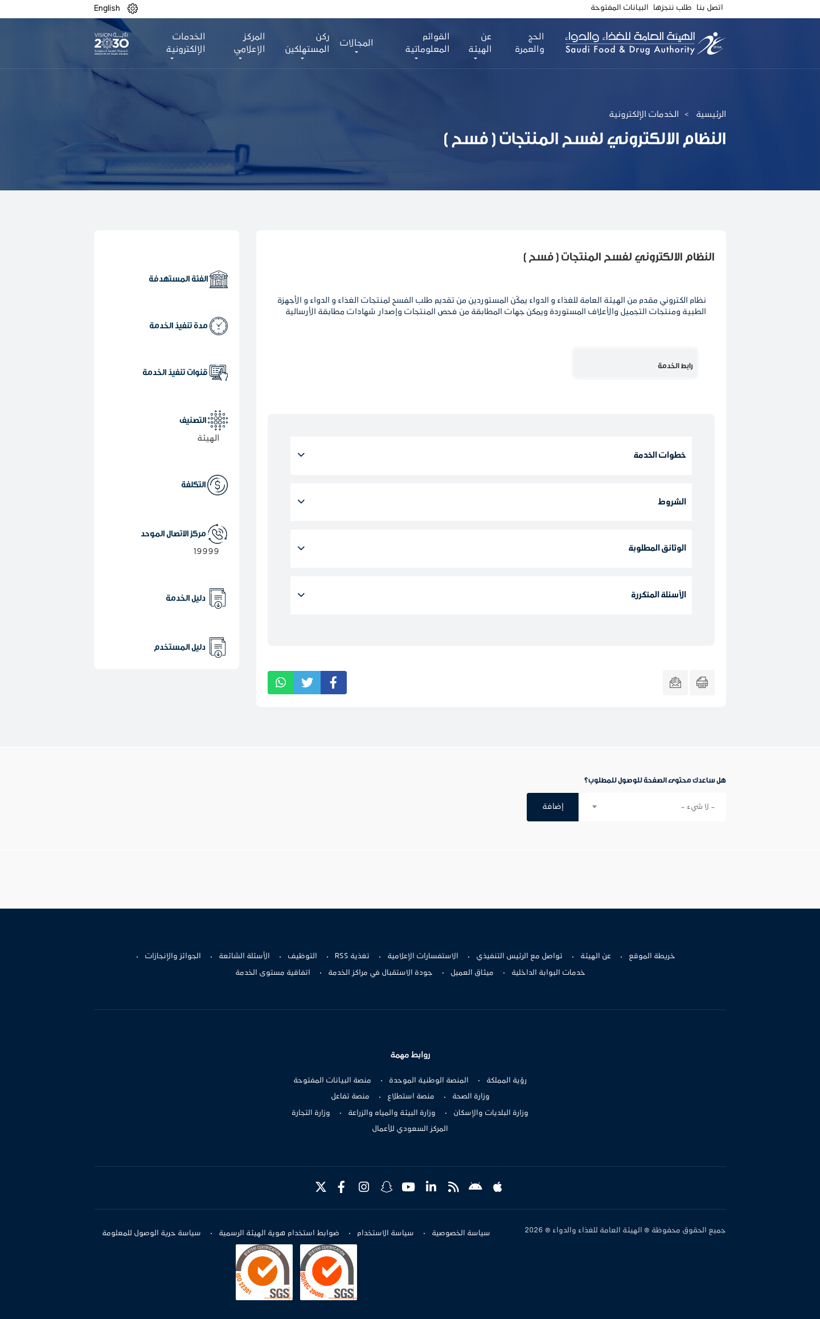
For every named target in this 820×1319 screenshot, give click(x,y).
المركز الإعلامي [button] (249, 43)
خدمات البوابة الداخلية (548, 973)
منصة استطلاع (410, 1096)
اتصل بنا (709, 8)
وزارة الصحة (471, 1096)
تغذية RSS (352, 956)
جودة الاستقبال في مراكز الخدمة (380, 973)
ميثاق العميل (472, 973)
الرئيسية (711, 115)
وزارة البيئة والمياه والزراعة (392, 1113)
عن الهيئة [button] (480, 43)
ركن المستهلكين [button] (307, 43)
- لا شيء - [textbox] (697, 807)
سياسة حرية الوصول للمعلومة (151, 1233)
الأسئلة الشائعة (244, 956)
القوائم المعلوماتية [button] (427, 43)
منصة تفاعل (350, 1096)
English (107, 9)
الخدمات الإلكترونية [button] (186, 43)
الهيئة (208, 438)
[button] (133, 9)
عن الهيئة (595, 956)
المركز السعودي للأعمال (410, 1129)
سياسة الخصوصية (461, 1233)
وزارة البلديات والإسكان (490, 1113)
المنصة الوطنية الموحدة (429, 1080)
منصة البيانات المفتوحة (332, 1080)
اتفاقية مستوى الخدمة (272, 973)
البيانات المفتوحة (620, 8)
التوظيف (302, 956)
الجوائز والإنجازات (173, 956)
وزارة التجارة (311, 1113)
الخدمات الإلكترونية (644, 115)
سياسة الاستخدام (385, 1233)
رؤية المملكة (506, 1080)
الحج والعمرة (529, 43)
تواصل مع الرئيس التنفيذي (519, 956)
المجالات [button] (356, 43)
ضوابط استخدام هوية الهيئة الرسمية (279, 1233)
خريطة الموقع (652, 956)
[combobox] (652, 807)
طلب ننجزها (672, 8)
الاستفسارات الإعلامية (422, 956)
